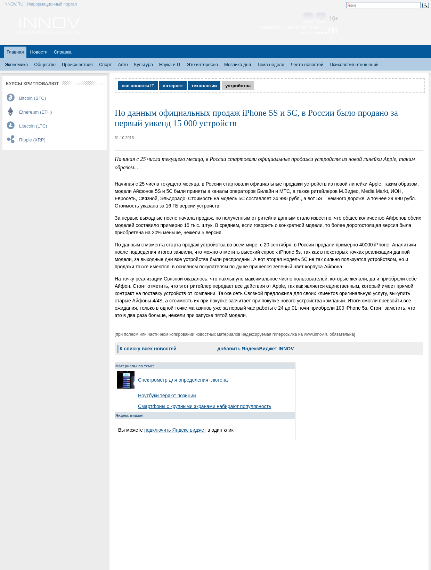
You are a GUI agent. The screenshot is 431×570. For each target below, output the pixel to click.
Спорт (105, 64)
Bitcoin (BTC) (32, 98)
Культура (143, 64)
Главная (15, 52)
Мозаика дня (237, 64)
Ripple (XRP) (32, 139)
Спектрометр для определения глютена (183, 380)
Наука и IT (170, 64)
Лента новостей (307, 64)
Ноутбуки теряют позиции (167, 395)
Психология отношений (354, 64)
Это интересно (202, 64)
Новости (38, 52)
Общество (45, 64)
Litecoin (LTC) (33, 126)
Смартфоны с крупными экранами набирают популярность (204, 406)
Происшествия (77, 64)
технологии (204, 85)
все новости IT (138, 85)
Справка (63, 52)
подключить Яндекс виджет (175, 430)
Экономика (16, 64)
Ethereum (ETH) (35, 112)
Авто (123, 64)
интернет (173, 85)
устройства (238, 85)
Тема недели (270, 64)
